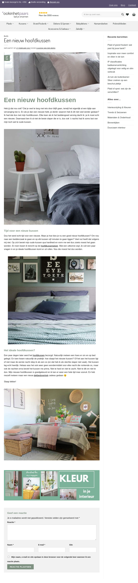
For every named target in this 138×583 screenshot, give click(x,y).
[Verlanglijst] (127, 14)
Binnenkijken (114, 123)
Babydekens (82, 23)
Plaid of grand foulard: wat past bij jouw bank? (120, 46)
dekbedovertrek (41, 375)
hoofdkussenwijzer (49, 246)
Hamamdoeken (101, 23)
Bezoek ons (54, 2)
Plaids (10, 23)
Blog (123, 5)
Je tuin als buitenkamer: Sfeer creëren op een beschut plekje (119, 80)
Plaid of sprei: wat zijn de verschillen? (119, 90)
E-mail (41, 545)
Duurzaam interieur (116, 128)
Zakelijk (80, 28)
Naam (10, 545)
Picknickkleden (119, 23)
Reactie (11, 522)
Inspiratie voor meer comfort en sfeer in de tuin (121, 55)
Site (71, 545)
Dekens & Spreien (62, 23)
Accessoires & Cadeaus (59, 28)
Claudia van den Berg (45, 48)
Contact (132, 5)
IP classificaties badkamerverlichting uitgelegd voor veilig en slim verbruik (120, 67)
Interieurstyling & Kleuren (119, 107)
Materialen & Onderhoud (119, 117)
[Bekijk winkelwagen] (134, 14)
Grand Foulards (40, 23)
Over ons (113, 5)
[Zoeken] (122, 14)
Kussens (23, 23)
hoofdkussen (39, 355)
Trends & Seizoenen (117, 112)
